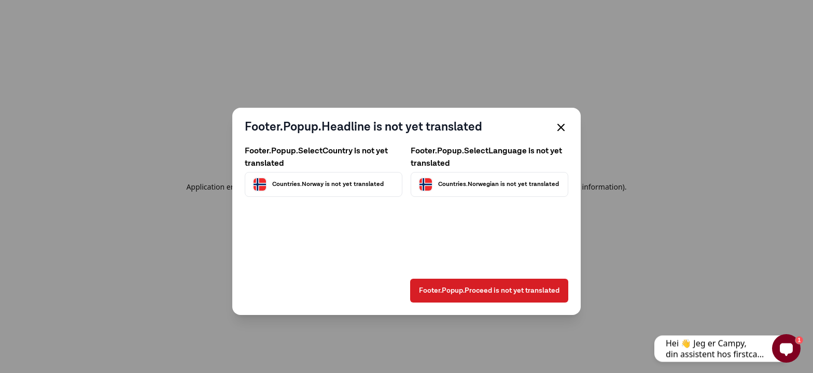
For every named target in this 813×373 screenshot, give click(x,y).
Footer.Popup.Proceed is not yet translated (489, 290)
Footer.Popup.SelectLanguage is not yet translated (486, 157)
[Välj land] (323, 184)
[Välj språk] (489, 184)
